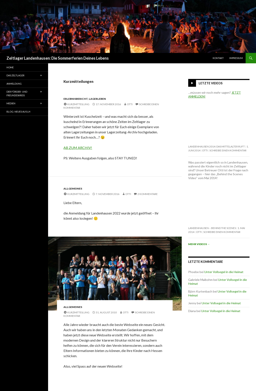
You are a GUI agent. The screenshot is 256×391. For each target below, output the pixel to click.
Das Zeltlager (15, 75)
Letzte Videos (211, 83)
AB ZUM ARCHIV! (77, 148)
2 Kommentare (148, 194)
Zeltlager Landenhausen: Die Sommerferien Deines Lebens (57, 58)
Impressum (236, 58)
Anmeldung (14, 83)
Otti (130, 104)
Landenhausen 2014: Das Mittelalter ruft (216, 146)
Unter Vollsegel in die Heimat (223, 272)
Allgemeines (72, 188)
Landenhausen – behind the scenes (212, 228)
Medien (10, 103)
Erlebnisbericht (75, 98)
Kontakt (218, 58)
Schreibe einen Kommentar (227, 150)
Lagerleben (97, 98)
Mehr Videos (199, 244)
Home (10, 67)
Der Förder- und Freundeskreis (16, 93)
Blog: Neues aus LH (18, 111)
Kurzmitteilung (78, 104)
